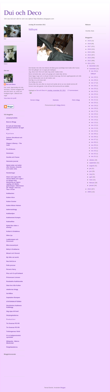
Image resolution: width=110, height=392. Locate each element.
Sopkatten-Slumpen (13, 297)
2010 (89, 189)
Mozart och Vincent (13, 253)
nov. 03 (93, 151)
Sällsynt (33, 29)
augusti (92, 166)
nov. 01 (93, 156)
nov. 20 (93, 102)
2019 (89, 41)
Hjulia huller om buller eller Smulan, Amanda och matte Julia (14, 167)
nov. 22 (93, 97)
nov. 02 (93, 153)
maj (90, 174)
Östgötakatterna (12, 347)
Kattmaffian (10, 221)
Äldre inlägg (76, 100)
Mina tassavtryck (12, 245)
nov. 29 (93, 77)
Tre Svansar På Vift (13, 323)
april (90, 177)
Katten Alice (10, 197)
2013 (89, 58)
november (92, 68)
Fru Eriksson (10, 149)
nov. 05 (93, 145)
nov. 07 (93, 139)
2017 (89, 46)
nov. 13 (93, 122)
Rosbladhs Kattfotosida (14, 281)
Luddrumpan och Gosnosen (12, 240)
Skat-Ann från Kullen (13, 285)
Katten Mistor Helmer (13, 205)
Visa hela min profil (10, 98)
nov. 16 (93, 114)
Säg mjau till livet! (12, 311)
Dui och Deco (22, 12)
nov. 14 (93, 120)
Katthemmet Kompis (13, 217)
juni (90, 171)
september (93, 163)
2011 (89, 63)
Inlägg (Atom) (60, 105)
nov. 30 (93, 71)
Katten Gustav (11, 201)
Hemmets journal (12, 161)
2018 (89, 43)
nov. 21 (93, 100)
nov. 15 (93, 117)
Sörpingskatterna (12, 315)
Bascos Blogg (11, 122)
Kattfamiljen (10, 213)
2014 (89, 55)
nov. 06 (93, 142)
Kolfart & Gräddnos (13, 231)
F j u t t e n (10, 133)
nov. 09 (93, 134)
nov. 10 (93, 131)
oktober (92, 160)
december (92, 66)
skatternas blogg (12, 289)
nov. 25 (93, 88)
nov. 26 (93, 85)
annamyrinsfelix (11, 118)
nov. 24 (93, 91)
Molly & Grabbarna (12, 249)
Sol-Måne (9, 293)
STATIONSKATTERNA (13, 301)
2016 (89, 49)
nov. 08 (93, 136)
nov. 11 (93, 128)
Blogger (62, 387)
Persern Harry (11, 269)
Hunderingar (10, 173)
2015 (89, 52)
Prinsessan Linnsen (13, 277)
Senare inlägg (34, 100)
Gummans (9, 153)
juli (90, 168)
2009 (89, 192)
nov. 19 (93, 105)
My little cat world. (12, 257)
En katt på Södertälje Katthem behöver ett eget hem (15, 127)
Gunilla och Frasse (12, 157)
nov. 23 (93, 94)
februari (92, 182)
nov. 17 (93, 111)
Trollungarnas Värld (13, 331)
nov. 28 (93, 80)
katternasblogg (11, 209)
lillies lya (9, 235)
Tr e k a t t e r (10, 319)
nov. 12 (93, 125)
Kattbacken (10, 193)
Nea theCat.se (11, 261)
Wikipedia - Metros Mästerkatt (12, 342)
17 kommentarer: (72, 90)
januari (91, 185)
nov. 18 (93, 108)
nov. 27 (93, 83)
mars (91, 180)
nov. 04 (93, 148)
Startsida (55, 100)
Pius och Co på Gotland (14, 273)
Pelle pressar (10, 265)
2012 (89, 60)
